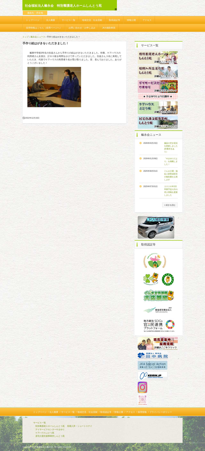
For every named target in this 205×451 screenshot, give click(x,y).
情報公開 (131, 20)
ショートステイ (85, 426)
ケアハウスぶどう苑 (39, 433)
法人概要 (50, 20)
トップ (25, 37)
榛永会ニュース (38, 37)
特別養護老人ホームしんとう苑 (50, 426)
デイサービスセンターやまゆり (50, 429)
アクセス (147, 20)
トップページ (32, 20)
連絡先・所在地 (35, 13)
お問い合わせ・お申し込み (82, 27)
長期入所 (71, 426)
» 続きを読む (170, 205)
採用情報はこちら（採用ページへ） (44, 27)
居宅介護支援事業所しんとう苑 (45, 436)
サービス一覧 (68, 20)
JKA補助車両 (108, 27)
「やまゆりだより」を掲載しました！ (171, 161)
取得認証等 (114, 20)
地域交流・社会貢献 (92, 20)
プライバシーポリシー (160, 412)
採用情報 (142, 412)
